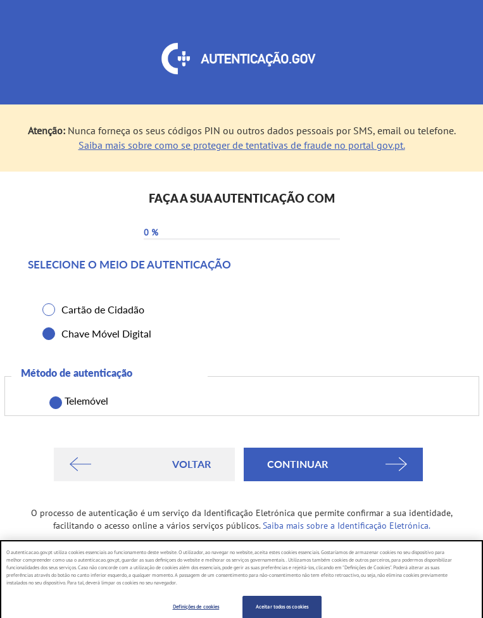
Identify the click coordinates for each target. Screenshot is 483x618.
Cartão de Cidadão (102, 309)
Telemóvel (83, 401)
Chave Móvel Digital (106, 333)
